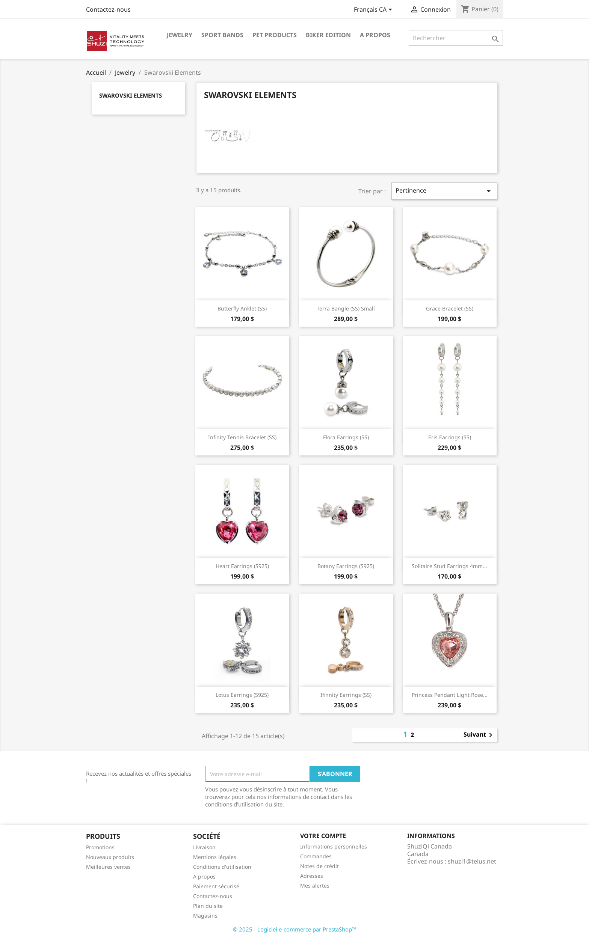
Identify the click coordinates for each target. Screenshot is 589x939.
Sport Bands (222, 35)
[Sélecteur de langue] (374, 10)
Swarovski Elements (130, 95)
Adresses (311, 875)
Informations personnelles (333, 846)
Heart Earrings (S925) (242, 566)
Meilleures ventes (108, 866)
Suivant (479, 735)
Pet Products (274, 35)
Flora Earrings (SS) (346, 437)
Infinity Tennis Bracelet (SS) (242, 437)
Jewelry (179, 35)
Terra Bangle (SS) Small (346, 308)
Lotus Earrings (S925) (242, 694)
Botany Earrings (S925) (345, 566)
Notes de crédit (319, 866)
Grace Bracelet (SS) (449, 308)
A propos (375, 35)
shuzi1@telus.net (472, 861)
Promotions (100, 847)
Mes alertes (314, 885)
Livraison (204, 847)
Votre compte (323, 836)
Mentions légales (214, 857)
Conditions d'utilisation (222, 866)
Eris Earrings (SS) (449, 437)
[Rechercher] (456, 38)
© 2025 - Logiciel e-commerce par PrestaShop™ (294, 929)
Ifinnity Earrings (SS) (346, 694)
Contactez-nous (108, 9)
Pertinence (444, 191)
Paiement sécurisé (216, 886)
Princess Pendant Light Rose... (450, 694)
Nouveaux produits (110, 857)
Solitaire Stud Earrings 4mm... (449, 566)
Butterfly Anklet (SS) (242, 308)
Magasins (205, 915)
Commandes (316, 856)
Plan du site (208, 905)
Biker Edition (328, 35)
